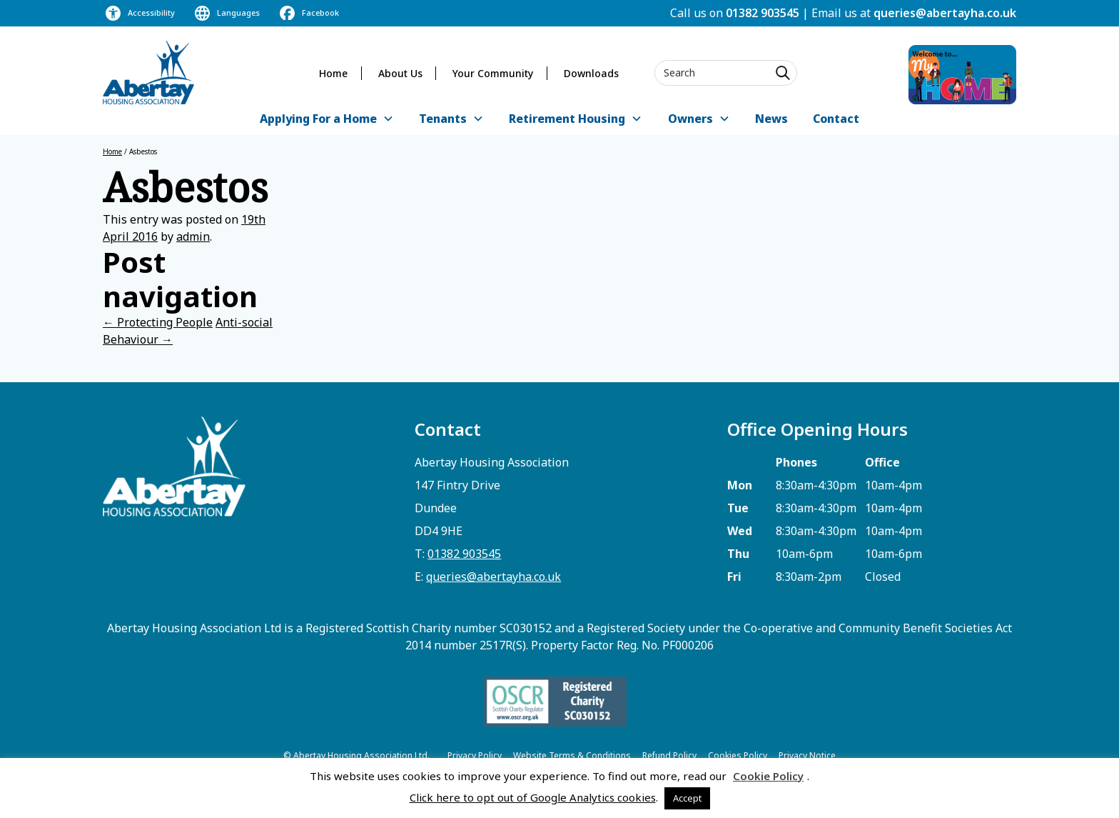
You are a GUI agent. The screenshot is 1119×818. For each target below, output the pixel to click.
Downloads (591, 73)
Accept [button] (687, 798)
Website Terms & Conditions (572, 755)
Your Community (492, 73)
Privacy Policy (474, 755)
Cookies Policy (737, 755)
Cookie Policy (768, 776)
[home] (148, 72)
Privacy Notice (807, 755)
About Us (400, 73)
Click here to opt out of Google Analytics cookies (533, 797)
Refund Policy (669, 755)
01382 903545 (762, 13)
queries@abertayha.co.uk (945, 13)
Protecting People (158, 322)
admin (193, 236)
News (771, 118)
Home (333, 73)
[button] (326, 119)
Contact (836, 118)
